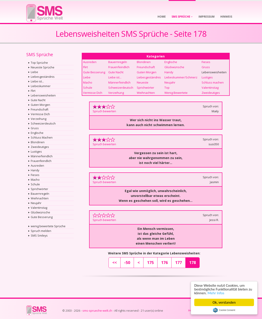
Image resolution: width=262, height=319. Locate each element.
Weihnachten (40, 198)
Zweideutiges (40, 147)
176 (164, 262)
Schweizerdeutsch (43, 123)
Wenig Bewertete (176, 93)
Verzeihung (38, 119)
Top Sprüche (39, 63)
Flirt (33, 91)
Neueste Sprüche (42, 67)
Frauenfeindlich (41, 161)
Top (167, 88)
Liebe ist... (37, 81)
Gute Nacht (38, 100)
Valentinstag (39, 208)
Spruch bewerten (104, 111)
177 (178, 262)
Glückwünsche (40, 212)
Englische (37, 133)
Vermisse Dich (40, 114)
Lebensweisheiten (43, 95)
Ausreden (37, 166)
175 (150, 262)
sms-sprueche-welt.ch (97, 311)
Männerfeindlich (42, 156)
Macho (35, 180)
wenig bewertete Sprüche (48, 226)
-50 (127, 262)
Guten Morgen (40, 105)
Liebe (34, 72)
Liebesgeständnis (43, 77)
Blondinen (38, 142)
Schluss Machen (42, 137)
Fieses (35, 175)
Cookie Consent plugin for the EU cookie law (224, 310)
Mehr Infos (216, 293)
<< (114, 262)
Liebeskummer (41, 86)
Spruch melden (41, 231)
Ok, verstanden (224, 302)
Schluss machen (213, 82)
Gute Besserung (42, 217)
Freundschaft (39, 109)
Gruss (35, 128)
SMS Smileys (39, 235)
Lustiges (36, 151)
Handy (35, 170)
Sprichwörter (39, 189)
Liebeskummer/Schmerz (180, 77)
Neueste (142, 82)
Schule (35, 184)
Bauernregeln (40, 194)
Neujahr (36, 203)
